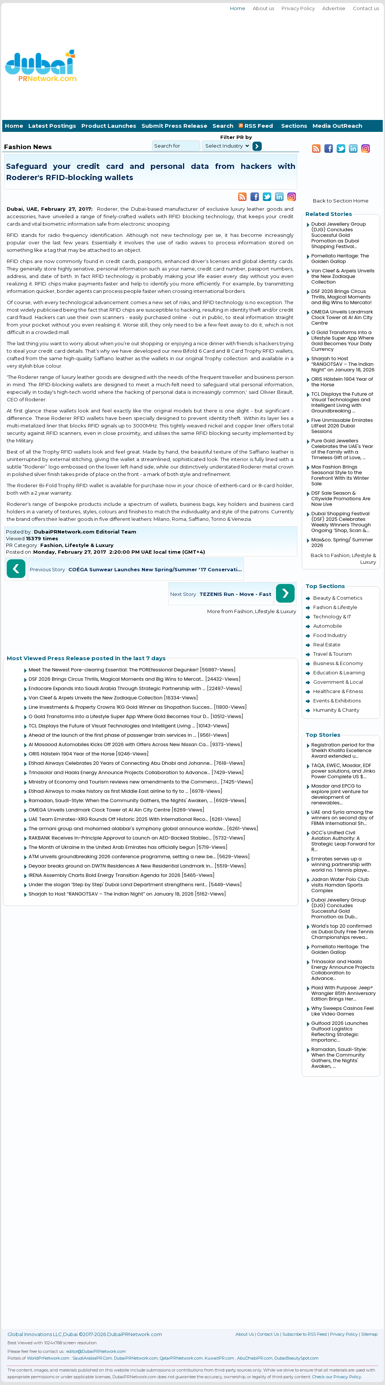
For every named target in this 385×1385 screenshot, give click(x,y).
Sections (294, 125)
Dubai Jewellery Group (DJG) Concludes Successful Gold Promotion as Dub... (338, 908)
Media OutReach (337, 125)
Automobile (327, 626)
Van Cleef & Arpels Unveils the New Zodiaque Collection (96, 697)
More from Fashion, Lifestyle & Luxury (251, 611)
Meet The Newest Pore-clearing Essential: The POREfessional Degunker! (114, 669)
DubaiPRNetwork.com (136, 1358)
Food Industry (330, 635)
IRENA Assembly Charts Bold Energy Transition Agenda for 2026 (104, 875)
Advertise (333, 8)
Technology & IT (332, 616)
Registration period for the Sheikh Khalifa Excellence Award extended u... (343, 750)
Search (222, 125)
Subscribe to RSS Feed (304, 1334)
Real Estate (327, 644)
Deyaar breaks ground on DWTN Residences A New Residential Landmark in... (121, 865)
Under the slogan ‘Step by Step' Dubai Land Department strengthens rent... (118, 884)
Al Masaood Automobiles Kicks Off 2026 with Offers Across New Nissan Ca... (119, 744)
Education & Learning (339, 673)
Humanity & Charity (336, 710)
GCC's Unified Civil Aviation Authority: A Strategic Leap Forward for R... (343, 841)
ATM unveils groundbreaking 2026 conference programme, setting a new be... (122, 856)
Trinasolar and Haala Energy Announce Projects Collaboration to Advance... (119, 772)
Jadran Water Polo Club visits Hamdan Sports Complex (340, 885)
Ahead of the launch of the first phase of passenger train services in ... (112, 735)
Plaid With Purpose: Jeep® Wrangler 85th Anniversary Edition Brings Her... (343, 993)
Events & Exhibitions (337, 701)
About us (263, 8)
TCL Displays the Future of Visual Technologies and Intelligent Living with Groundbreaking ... (342, 402)
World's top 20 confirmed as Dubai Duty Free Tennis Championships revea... (342, 931)
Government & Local (338, 682)
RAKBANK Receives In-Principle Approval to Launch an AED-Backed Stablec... (120, 837)
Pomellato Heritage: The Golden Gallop (340, 258)
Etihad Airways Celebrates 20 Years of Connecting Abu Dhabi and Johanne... (120, 763)
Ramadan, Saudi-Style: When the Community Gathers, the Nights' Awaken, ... (120, 800)
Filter (227, 137)
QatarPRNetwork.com (181, 1358)
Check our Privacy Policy (336, 1376)
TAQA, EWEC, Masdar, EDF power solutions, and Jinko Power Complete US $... (343, 771)
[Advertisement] (318, 64)
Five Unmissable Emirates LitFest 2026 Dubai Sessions (342, 426)
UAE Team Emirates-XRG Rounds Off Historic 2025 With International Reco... (118, 819)
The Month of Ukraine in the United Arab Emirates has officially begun (112, 847)
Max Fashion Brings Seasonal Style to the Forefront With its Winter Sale (340, 475)
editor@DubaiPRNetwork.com (96, 1351)
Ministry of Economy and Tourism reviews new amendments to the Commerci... (124, 781)
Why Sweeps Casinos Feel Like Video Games (342, 1011)
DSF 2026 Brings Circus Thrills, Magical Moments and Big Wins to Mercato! (341, 297)
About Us (245, 1334)
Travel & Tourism (332, 654)
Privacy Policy (298, 8)
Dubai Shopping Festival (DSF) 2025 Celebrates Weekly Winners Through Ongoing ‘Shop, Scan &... (341, 522)
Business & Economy (338, 663)
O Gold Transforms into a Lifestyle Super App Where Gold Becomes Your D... (119, 716)
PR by (243, 137)
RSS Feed (257, 125)
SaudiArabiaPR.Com (92, 1358)
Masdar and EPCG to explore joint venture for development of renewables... (340, 794)
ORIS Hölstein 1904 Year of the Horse (72, 753)
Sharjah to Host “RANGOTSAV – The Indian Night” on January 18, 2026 (111, 893)
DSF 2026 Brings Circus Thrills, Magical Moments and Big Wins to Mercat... (116, 679)
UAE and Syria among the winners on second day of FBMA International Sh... (342, 818)
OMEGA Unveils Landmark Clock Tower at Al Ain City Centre (99, 809)
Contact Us (268, 1334)
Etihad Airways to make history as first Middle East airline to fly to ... (109, 791)
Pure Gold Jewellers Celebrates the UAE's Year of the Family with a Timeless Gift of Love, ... (342, 449)
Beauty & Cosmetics (337, 598)
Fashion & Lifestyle (335, 607)
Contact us (366, 8)
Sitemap (369, 1334)
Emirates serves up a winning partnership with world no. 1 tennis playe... (341, 864)
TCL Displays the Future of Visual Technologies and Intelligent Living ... (112, 725)
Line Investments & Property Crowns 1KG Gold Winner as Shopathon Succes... (120, 707)
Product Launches (108, 125)
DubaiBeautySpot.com (296, 1358)
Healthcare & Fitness (338, 691)
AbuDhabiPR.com (255, 1358)
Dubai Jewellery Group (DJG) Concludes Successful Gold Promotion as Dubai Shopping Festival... (338, 235)
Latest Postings (52, 125)
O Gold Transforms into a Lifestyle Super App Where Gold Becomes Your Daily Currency (342, 341)
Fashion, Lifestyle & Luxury (77, 545)
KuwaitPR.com (219, 1358)
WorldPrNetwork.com (48, 1358)
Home (237, 8)
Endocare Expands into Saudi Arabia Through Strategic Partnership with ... (117, 688)
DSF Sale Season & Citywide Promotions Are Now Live (340, 498)
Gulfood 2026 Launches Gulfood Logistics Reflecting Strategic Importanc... (339, 1032)
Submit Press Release (174, 125)
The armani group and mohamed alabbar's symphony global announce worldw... (127, 828)
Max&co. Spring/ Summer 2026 (342, 542)
